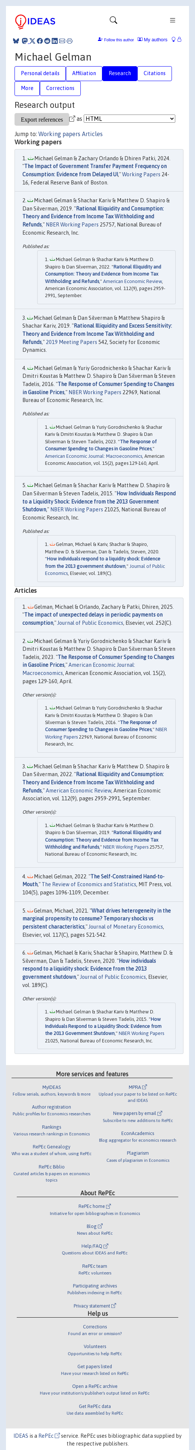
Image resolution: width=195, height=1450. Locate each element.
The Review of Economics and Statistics (89, 884)
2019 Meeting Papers (71, 342)
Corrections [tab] (60, 88)
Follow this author (119, 40)
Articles (92, 134)
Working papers (59, 134)
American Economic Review (132, 281)
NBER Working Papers (72, 225)
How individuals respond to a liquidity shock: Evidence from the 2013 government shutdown (89, 969)
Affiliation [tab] (84, 73)
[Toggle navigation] (113, 22)
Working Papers (141, 174)
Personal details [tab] (40, 73)
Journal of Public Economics (90, 623)
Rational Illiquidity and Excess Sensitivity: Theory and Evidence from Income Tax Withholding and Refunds (97, 334)
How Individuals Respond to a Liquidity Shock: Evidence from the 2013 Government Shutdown (99, 501)
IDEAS (20, 1436)
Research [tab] (120, 73)
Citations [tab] (155, 73)
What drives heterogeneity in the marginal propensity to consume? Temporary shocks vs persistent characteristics (96, 919)
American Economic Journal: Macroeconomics (93, 456)
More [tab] (27, 88)
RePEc (49, 1436)
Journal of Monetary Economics (126, 927)
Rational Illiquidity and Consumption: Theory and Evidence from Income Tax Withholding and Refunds (93, 217)
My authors (152, 39)
